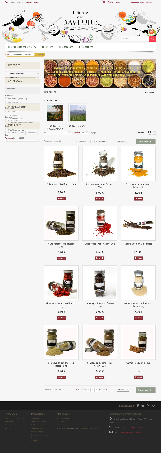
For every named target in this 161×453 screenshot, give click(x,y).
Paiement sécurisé (17, 179)
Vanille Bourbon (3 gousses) (138, 243)
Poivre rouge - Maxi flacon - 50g (99, 185)
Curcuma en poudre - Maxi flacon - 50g (138, 185)
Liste (154, 133)
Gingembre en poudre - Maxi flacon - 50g (138, 304)
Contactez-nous (137, 2)
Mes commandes (63, 418)
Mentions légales (16, 168)
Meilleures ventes (38, 425)
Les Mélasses (66, 47)
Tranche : (9, 144)
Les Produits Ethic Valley (22, 47)
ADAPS (21, 200)
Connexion (150, 2)
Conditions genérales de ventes (22, 172)
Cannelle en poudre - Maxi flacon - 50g (99, 364)
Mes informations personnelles (69, 428)
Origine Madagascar (16, 73)
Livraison (13, 164)
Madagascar (31, 196)
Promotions (35, 418)
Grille (149, 133)
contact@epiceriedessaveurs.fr (131, 432)
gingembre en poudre (28, 204)
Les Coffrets (86, 47)
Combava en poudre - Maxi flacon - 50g (61, 364)
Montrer (77, 133)
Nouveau (13, 135)
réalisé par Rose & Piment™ (91, 450)
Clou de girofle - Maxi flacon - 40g (99, 304)
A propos (13, 175)
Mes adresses (62, 425)
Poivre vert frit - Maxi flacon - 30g (61, 245)
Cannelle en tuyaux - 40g (138, 363)
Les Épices (47, 47)
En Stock (13, 117)
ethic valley (11, 196)
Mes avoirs (61, 421)
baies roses (29, 208)
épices (21, 196)
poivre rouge (12, 204)
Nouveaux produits (38, 421)
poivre (29, 200)
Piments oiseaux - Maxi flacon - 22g (61, 304)
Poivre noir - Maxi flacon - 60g (61, 184)
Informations (17, 157)
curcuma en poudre (14, 208)
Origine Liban (13, 77)
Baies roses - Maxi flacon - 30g (100, 243)
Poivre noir (11, 200)
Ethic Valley (14, 126)
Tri (45, 133)
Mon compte (63, 414)
